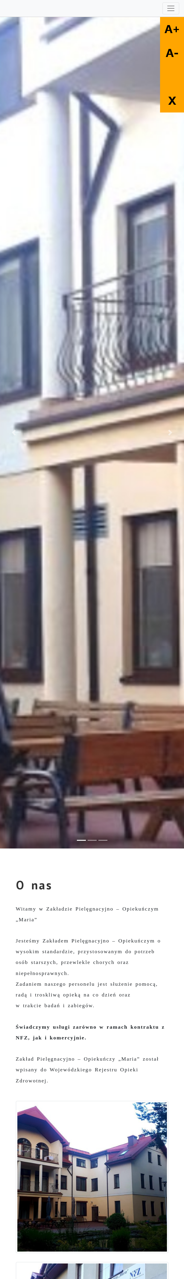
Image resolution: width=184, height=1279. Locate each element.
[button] (14, 432)
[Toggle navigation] (170, 8)
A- (172, 53)
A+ (172, 29)
